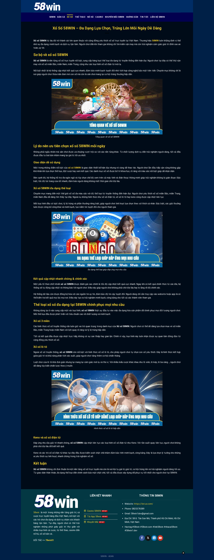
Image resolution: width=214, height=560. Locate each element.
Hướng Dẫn (132, 17)
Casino (99, 17)
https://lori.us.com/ (143, 503)
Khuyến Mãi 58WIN (114, 17)
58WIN (52, 17)
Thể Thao (80, 17)
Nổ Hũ (90, 17)
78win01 (49, 540)
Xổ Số (70, 17)
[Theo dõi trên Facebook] (142, 538)
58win (36, 512)
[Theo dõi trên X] (148, 538)
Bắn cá (61, 17)
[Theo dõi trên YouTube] (160, 538)
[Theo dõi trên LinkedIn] (154, 538)
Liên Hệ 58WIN (157, 17)
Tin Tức (144, 17)
